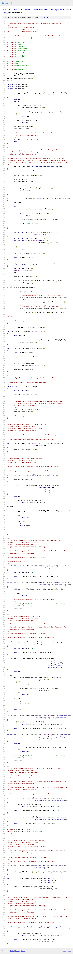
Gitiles (12, 951)
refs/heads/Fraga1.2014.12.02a (56, 10)
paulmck (28, 10)
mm (6, 12)
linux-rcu (38, 10)
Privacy (17, 951)
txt (64, 951)
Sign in (69, 3)
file (43, 17)
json (69, 951)
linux (4, 10)
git (22, 10)
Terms (23, 951)
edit (49, 17)
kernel (16, 10)
